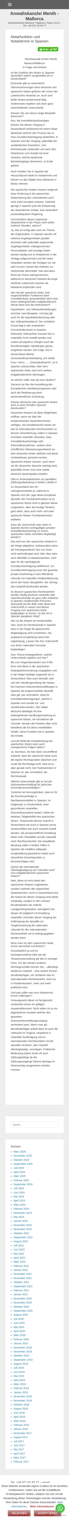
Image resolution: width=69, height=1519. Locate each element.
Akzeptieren (48, 1513)
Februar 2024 (21, 1208)
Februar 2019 (21, 1388)
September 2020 (23, 1310)
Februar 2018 (21, 1425)
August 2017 (21, 1437)
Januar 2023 (21, 1220)
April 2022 (19, 1257)
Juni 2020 (19, 1322)
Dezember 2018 (23, 1396)
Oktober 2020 (21, 1306)
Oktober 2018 (21, 1404)
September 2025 (23, 1163)
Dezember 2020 (23, 1298)
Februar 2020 (21, 1339)
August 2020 (21, 1314)
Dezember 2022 (23, 1225)
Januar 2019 (21, 1392)
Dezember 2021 (23, 1273)
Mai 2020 (19, 1327)
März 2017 (20, 1457)
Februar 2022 (21, 1265)
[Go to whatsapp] (60, 1508)
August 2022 (21, 1241)
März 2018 (20, 1421)
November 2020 (23, 1302)
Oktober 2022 (21, 1233)
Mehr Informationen (42, 1506)
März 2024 (20, 1204)
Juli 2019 (19, 1367)
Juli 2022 (19, 1245)
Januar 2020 (21, 1343)
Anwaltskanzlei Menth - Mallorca (34, 16)
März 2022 (20, 1261)
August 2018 (21, 1408)
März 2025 (20, 1176)
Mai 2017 (19, 1449)
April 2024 (19, 1200)
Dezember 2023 (23, 1212)
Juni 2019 (19, 1372)
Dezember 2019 (23, 1347)
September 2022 (23, 1237)
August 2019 (21, 1363)
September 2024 (23, 1184)
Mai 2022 (19, 1253)
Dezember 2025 (23, 1155)
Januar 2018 (21, 1429)
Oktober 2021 (21, 1282)
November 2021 (23, 1278)
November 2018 (23, 1400)
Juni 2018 (19, 1412)
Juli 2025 (19, 1167)
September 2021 (23, 1286)
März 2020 (20, 1335)
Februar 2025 (21, 1180)
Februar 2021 (21, 1290)
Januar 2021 (21, 1294)
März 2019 (20, 1384)
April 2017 (19, 1453)
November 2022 (23, 1229)
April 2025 (19, 1172)
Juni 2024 (19, 1192)
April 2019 (19, 1380)
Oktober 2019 (21, 1355)
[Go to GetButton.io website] (60, 1515)
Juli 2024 (19, 1188)
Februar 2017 (21, 1461)
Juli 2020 (19, 1318)
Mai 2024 (19, 1196)
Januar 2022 (21, 1269)
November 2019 (23, 1351)
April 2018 (19, 1416)
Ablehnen (19, 1513)
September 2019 (23, 1359)
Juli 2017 (19, 1441)
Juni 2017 (19, 1445)
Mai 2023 (19, 1216)
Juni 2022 (19, 1249)
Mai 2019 (19, 1376)
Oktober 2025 (21, 1159)
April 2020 (19, 1331)
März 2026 (20, 1151)
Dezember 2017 (23, 1433)
